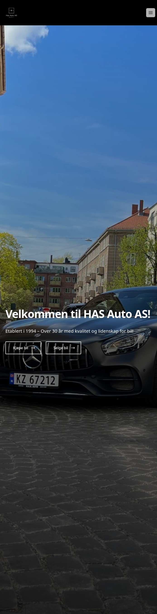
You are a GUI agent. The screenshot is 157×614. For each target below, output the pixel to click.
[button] (23, 348)
